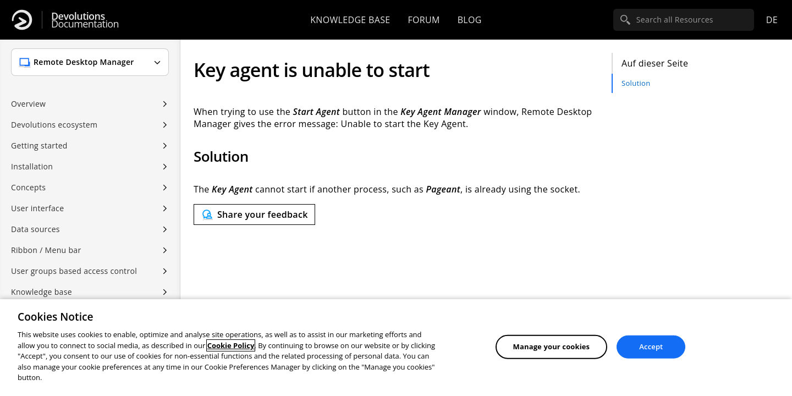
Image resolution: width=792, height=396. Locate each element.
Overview (28, 103)
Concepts (28, 187)
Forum (423, 19)
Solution (636, 83)
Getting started (39, 145)
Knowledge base (350, 19)
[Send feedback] (254, 214)
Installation (32, 166)
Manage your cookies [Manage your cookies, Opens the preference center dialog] (551, 346)
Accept (651, 346)
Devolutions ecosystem (54, 124)
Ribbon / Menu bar (46, 250)
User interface (37, 208)
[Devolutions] (22, 20)
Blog (470, 19)
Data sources (35, 229)
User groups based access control (74, 271)
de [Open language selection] (772, 20)
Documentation (85, 20)
